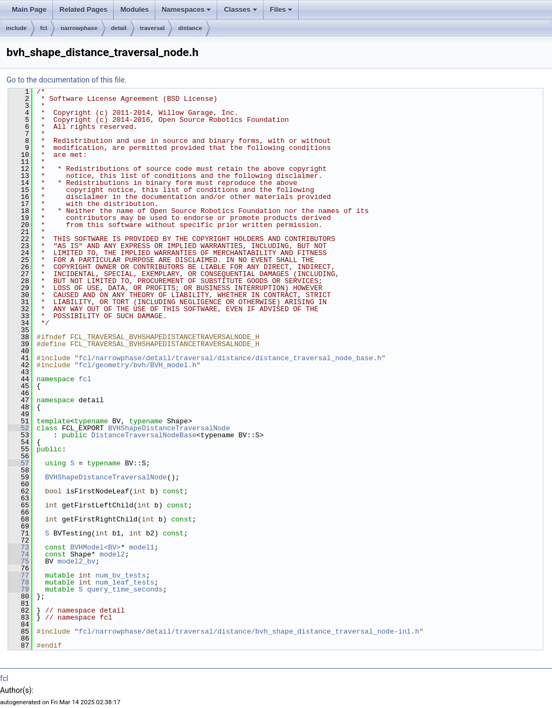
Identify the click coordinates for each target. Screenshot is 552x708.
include (16, 28)
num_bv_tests (120, 575)
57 (18, 463)
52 (18, 428)
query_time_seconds (124, 589)
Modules (134, 9)
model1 (141, 547)
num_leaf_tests (124, 582)
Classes (240, 9)
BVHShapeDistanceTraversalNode (169, 428)
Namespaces (186, 9)
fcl (43, 28)
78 (18, 582)
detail (119, 28)
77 (18, 575)
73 (18, 547)
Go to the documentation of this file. (66, 79)
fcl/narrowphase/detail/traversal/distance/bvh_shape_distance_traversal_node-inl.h (249, 631)
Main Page (29, 9)
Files (281, 9)
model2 (112, 554)
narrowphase (78, 28)
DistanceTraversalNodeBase (143, 435)
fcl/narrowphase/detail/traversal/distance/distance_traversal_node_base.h (230, 358)
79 (18, 589)
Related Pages (83, 9)
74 (18, 554)
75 (18, 561)
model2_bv (76, 561)
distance (190, 28)
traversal (152, 28)
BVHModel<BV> (95, 547)
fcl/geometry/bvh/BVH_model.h (137, 365)
